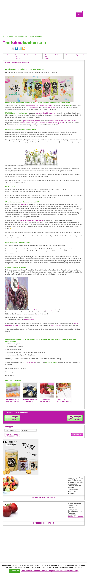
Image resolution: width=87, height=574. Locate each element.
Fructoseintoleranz (32, 107)
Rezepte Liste (38, 36)
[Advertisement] (38, 17)
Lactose (7, 55)
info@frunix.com (30, 362)
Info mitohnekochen (18, 36)
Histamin (37, 55)
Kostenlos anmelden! (12, 436)
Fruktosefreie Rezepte (43, 497)
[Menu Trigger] (79, 14)
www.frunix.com (29, 320)
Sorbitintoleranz (50, 107)
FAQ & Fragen (29, 36)
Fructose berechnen (43, 523)
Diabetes (68, 55)
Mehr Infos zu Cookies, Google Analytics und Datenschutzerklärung (49, 571)
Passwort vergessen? (12, 434)
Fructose (27, 55)
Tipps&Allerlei (80, 55)
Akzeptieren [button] (15, 571)
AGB (4, 36)
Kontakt (8, 36)
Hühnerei (58, 55)
